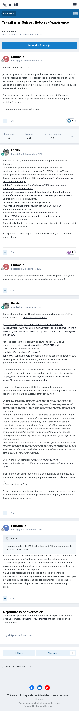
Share (19, 652)
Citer (12, 120)
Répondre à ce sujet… (20, 635)
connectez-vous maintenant (36, 618)
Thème (12, 695)
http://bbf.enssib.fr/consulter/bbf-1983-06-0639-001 (35, 205)
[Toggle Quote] (7, 538)
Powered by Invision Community (39, 706)
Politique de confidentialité (34, 695)
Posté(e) (26, 60)
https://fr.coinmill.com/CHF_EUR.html (40, 345)
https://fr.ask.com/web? (35, 317)
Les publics (36, 34)
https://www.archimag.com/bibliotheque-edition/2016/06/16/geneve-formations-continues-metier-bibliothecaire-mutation (32, 216)
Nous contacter (61, 695)
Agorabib (10, 4)
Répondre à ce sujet (39, 45)
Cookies (39, 699)
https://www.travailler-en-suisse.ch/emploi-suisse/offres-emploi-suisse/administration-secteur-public (39, 463)
